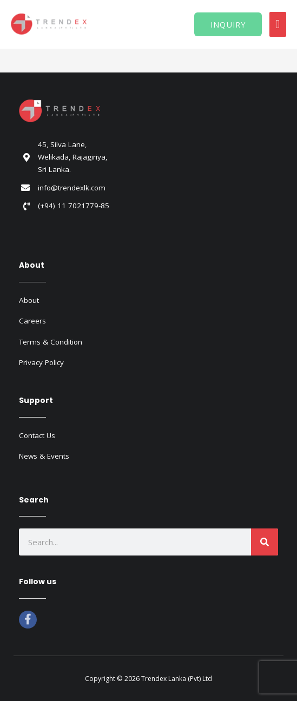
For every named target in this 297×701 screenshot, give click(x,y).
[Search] (264, 541)
